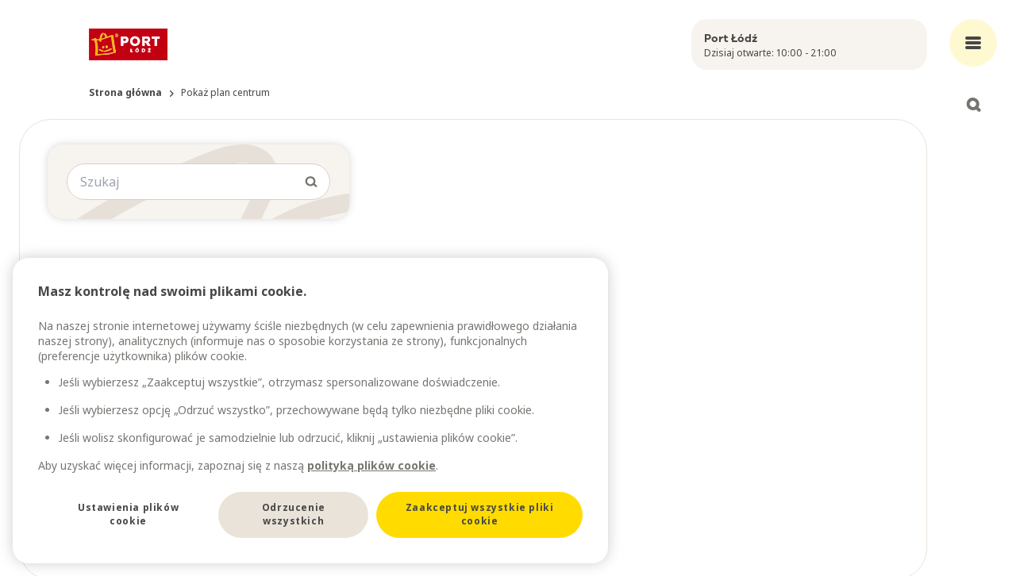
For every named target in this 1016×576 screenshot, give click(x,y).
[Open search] (973, 105)
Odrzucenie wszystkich (293, 514)
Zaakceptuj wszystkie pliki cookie (480, 514)
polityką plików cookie (371, 465)
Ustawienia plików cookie (128, 514)
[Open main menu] (973, 43)
